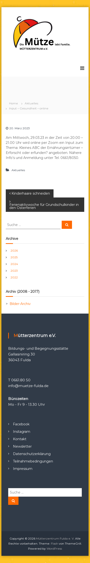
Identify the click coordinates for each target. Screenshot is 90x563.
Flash (54, 543)
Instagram (21, 431)
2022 (14, 277)
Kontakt (19, 439)
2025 (14, 257)
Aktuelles (31, 103)
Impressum (22, 469)
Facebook (21, 424)
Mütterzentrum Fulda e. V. (55, 538)
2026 (14, 250)
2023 (14, 270)
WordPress (54, 548)
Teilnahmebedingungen (33, 461)
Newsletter (22, 446)
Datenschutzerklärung (32, 454)
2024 (14, 264)
